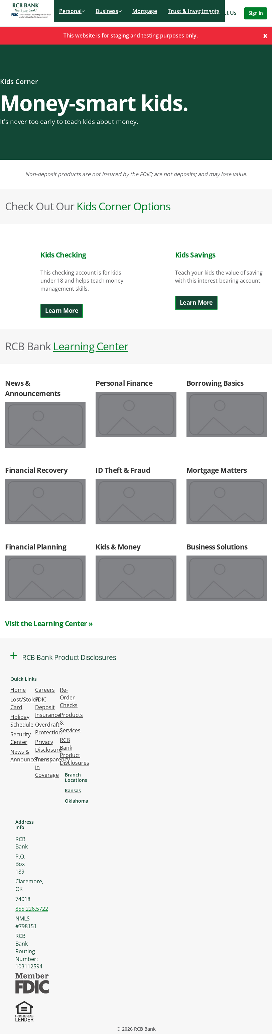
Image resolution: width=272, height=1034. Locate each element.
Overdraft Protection (48, 728)
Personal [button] (72, 11)
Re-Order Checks (69, 697)
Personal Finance (124, 383)
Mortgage (144, 11)
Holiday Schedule (21, 720)
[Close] (265, 35)
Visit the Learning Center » (49, 623)
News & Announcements (31, 755)
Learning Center (90, 346)
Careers (45, 689)
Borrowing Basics (215, 383)
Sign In (256, 13)
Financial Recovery (36, 470)
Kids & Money (118, 546)
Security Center (20, 738)
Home (18, 689)
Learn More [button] (61, 310)
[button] (199, 12)
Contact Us (223, 12)
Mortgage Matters (216, 470)
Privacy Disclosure (48, 745)
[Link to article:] (45, 425)
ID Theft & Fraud (123, 470)
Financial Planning (35, 546)
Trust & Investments (194, 11)
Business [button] (109, 11)
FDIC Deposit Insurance (47, 707)
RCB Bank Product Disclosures (74, 751)
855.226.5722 (31, 908)
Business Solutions (217, 546)
